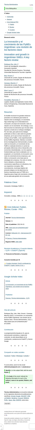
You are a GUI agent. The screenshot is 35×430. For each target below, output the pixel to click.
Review (12, 27)
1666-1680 (18, 242)
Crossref (20, 398)
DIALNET (24, 396)
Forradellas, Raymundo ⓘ (12, 100)
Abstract (9, 19)
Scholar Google (15, 396)
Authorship (10, 16)
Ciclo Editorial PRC (12, 22)
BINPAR (18, 400)
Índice (8, 13)
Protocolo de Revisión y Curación (16, 254)
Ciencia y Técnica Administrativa (16, 238)
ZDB (28, 396)
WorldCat (14, 398)
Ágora (10, 400)
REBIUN (26, 398)
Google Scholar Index (13, 32)
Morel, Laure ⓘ (8, 90)
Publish (12, 24)
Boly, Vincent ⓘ (9, 75)
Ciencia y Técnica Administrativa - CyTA (17, 298)
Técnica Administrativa (11, 4)
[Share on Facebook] (7, 356)
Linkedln (26, 356)
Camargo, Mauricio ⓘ (10, 83)
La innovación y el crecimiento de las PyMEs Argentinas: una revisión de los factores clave (19, 286)
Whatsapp (19, 356)
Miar (14, 400)
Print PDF (7, 403)
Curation (12, 30)
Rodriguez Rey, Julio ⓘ (11, 64)
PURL (6, 400)
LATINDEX (7, 398)
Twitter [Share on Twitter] (13, 356)
